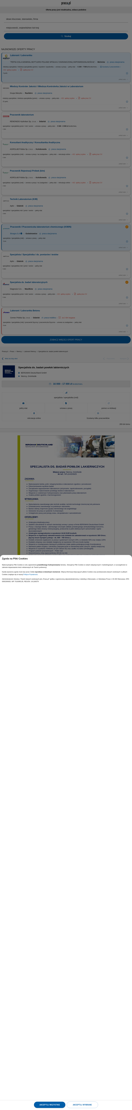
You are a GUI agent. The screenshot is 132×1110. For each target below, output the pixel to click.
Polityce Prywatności (30, 574)
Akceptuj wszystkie (49, 1105)
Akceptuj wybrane (82, 1105)
